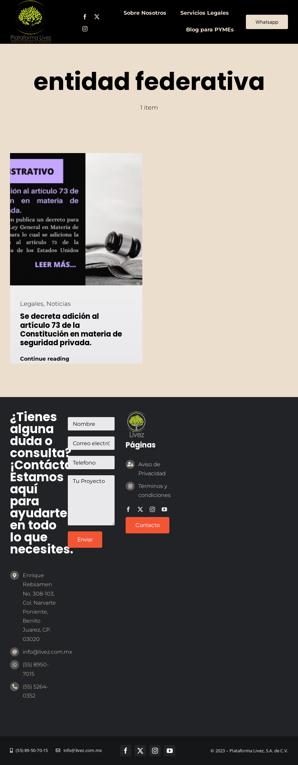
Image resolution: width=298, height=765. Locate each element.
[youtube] (164, 509)
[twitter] (97, 16)
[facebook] (85, 16)
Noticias (58, 303)
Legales (31, 303)
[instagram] (85, 28)
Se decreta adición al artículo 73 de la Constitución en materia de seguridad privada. (71, 329)
